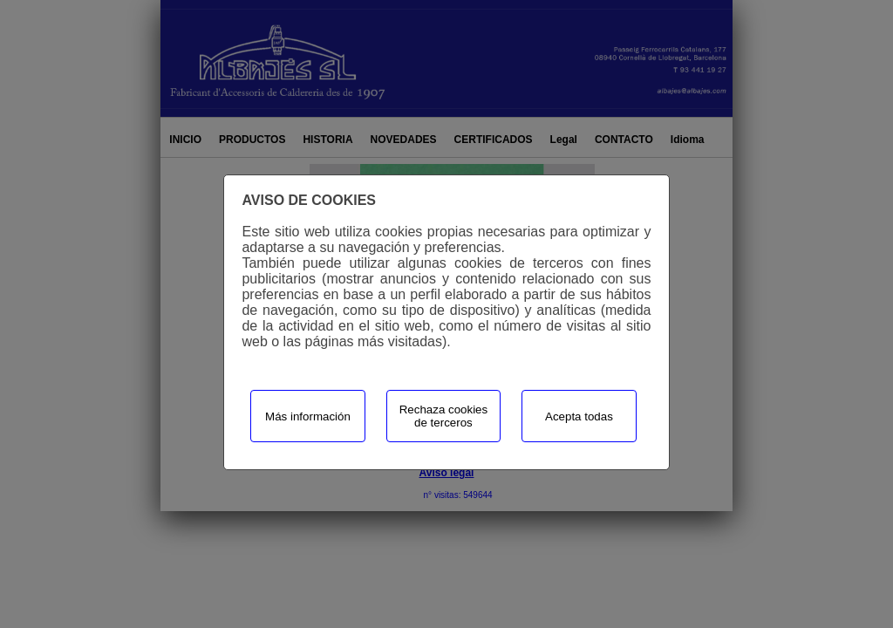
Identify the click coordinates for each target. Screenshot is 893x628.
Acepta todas (579, 416)
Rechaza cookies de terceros (443, 416)
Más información (308, 416)
